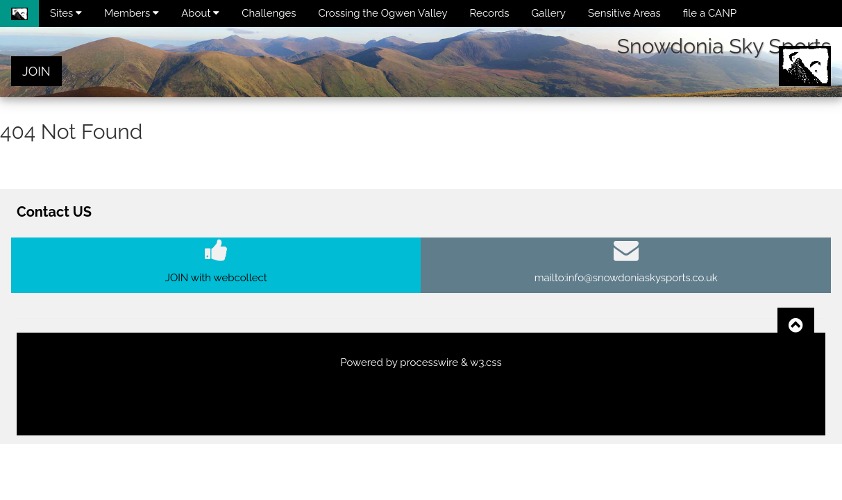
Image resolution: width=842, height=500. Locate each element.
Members (131, 13)
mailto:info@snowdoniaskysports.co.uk (626, 278)
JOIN (36, 71)
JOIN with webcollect (216, 278)
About (200, 13)
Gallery (549, 13)
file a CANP (709, 13)
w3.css (485, 362)
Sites (66, 13)
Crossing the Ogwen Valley (383, 13)
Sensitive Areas (624, 13)
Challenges (269, 13)
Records (490, 13)
